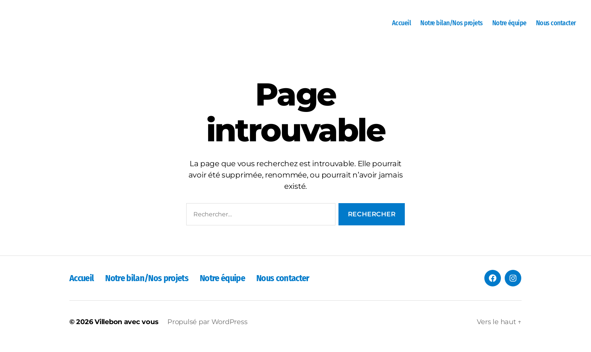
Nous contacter (556, 27)
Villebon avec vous (126, 330)
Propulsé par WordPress (207, 330)
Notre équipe (509, 27)
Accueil (401, 27)
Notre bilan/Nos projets (451, 27)
